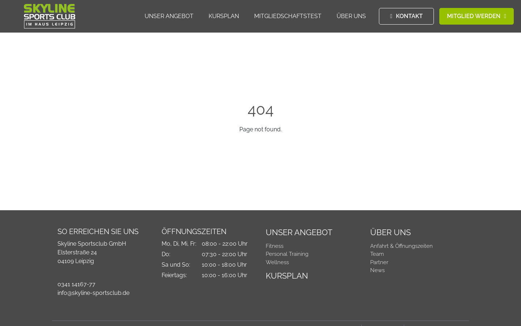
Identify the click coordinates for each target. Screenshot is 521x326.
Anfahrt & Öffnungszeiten (401, 246)
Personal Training (287, 254)
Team (377, 254)
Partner (379, 262)
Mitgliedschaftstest (287, 16)
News (377, 270)
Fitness (274, 246)
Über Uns (351, 16)
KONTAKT (409, 16)
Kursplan (224, 16)
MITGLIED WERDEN (473, 16)
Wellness (277, 262)
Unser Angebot (169, 16)
